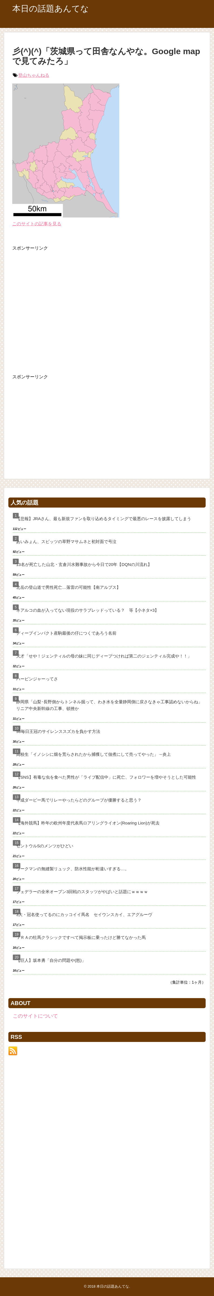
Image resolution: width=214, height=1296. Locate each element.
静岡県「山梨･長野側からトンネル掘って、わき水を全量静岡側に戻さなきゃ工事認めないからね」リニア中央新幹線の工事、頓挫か (109, 705)
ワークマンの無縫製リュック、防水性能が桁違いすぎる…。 (72, 868)
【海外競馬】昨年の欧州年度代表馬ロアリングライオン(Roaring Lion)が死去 (88, 823)
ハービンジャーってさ (37, 678)
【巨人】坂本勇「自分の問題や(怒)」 (51, 960)
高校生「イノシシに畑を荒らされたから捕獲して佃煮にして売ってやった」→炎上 (93, 754)
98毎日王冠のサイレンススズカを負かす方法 (58, 731)
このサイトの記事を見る (36, 223)
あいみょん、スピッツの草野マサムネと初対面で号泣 (66, 541)
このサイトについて (35, 1016)
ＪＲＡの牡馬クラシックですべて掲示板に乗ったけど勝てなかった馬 (81, 937)
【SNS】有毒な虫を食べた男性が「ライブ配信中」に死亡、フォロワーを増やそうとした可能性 (106, 777)
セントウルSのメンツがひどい (44, 845)
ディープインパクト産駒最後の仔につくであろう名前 (66, 633)
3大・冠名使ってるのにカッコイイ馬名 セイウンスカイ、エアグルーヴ (84, 914)
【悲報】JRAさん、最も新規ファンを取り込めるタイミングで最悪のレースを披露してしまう (103, 518)
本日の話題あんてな (50, 8)
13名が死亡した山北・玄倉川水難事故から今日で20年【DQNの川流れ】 (84, 564)
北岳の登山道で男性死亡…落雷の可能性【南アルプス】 (68, 587)
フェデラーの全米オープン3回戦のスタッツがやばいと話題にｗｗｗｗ (82, 891)
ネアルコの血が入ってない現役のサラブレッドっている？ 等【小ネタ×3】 (87, 610)
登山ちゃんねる (33, 75)
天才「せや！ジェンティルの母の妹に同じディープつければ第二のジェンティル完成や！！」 (104, 656)
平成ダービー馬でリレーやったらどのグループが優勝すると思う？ (79, 800)
